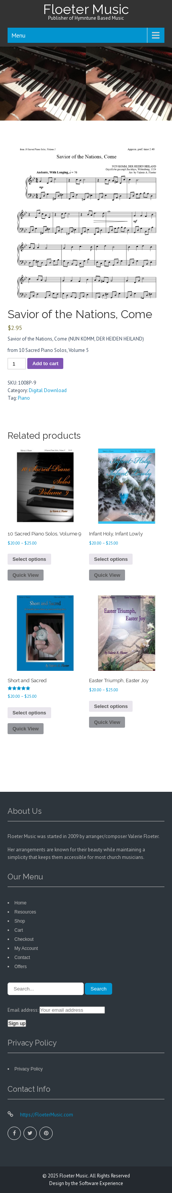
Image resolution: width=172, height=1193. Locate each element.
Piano (24, 398)
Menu (18, 35)
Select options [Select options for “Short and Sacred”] (29, 713)
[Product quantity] (17, 363)
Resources (25, 912)
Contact (22, 957)
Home (20, 903)
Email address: (23, 1010)
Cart (18, 930)
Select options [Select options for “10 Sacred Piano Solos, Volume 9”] (29, 559)
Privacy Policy (28, 1069)
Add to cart (45, 363)
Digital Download (48, 390)
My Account (26, 948)
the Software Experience (97, 1183)
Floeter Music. (74, 1176)
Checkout (24, 939)
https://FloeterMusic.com (46, 1114)
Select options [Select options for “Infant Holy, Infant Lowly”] (111, 559)
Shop (19, 921)
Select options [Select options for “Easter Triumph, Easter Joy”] (111, 706)
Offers (20, 966)
